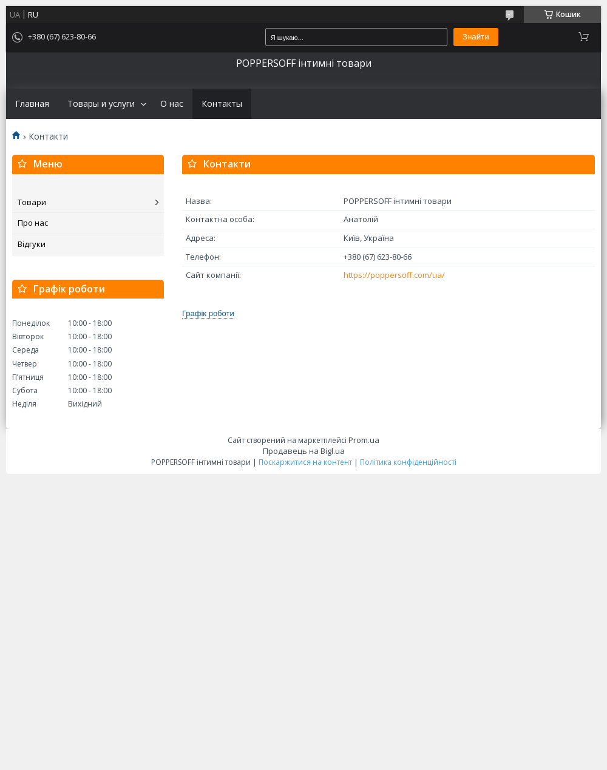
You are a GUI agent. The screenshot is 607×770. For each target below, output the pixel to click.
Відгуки (32, 243)
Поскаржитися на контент (305, 462)
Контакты (222, 103)
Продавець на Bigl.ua (304, 450)
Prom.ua (363, 439)
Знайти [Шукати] (476, 36)
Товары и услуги (101, 103)
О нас (171, 103)
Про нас (33, 222)
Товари (32, 202)
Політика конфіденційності (408, 462)
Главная (32, 103)
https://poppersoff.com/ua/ (394, 274)
